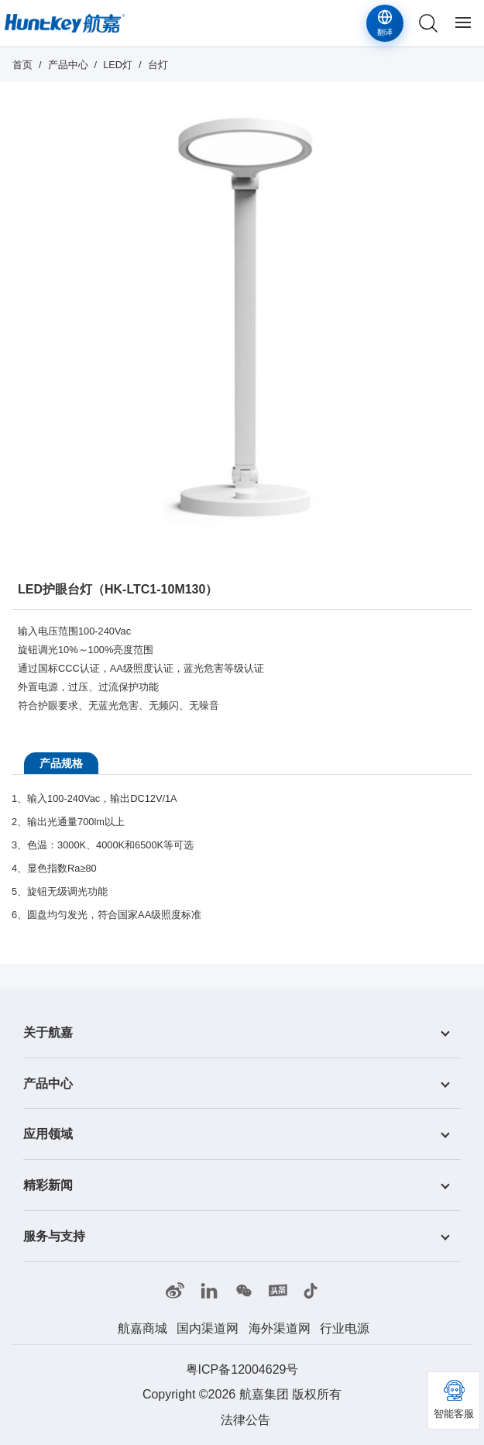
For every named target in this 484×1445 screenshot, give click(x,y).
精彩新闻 (48, 1185)
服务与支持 (54, 1236)
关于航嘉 (48, 1032)
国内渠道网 (208, 1328)
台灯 (158, 65)
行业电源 (344, 1328)
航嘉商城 (142, 1328)
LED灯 (117, 65)
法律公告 (245, 1419)
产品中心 (68, 65)
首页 (22, 65)
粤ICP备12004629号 (242, 1369)
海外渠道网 (280, 1328)
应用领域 (48, 1134)
